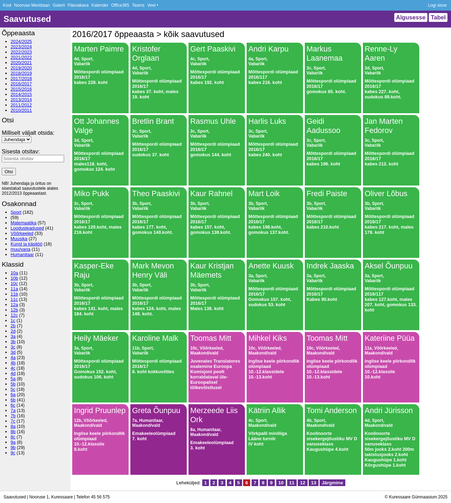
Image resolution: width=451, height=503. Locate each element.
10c (14, 283)
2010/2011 (21, 110)
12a (14, 304)
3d (13, 352)
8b (13, 431)
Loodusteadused (27, 228)
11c (14, 299)
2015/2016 (21, 89)
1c (13, 320)
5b (13, 384)
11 (292, 482)
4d (13, 373)
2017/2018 (21, 78)
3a (13, 336)
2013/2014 (21, 99)
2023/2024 (21, 46)
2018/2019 (21, 73)
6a (13, 394)
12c (14, 315)
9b (13, 447)
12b (14, 310)
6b (13, 399)
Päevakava (78, 5)
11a (14, 288)
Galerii (58, 5)
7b (13, 415)
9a (13, 442)
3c (13, 347)
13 (313, 482)
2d (13, 331)
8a (13, 426)
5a (13, 378)
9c (13, 452)
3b (13, 341)
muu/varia (20, 249)
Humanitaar (22, 254)
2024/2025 (21, 41)
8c (13, 437)
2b (13, 325)
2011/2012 (21, 105)
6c (13, 405)
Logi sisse (437, 5)
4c (13, 368)
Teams (138, 5)
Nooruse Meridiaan (32, 5)
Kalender (99, 5)
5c (13, 389)
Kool (7, 5)
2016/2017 (21, 83)
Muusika (19, 238)
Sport (16, 212)
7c (13, 421)
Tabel (438, 17)
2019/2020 (21, 68)
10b (14, 278)
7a (13, 410)
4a (13, 357)
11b (14, 294)
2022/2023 (21, 52)
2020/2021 (21, 62)
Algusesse (411, 17)
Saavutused (27, 19)
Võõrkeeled (22, 233)
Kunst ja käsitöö (26, 244)
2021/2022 (21, 57)
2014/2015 (21, 94)
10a (14, 272)
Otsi (9, 171)
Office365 (120, 5)
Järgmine (332, 482)
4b (13, 362)
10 (281, 482)
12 (302, 482)
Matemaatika (23, 222)
